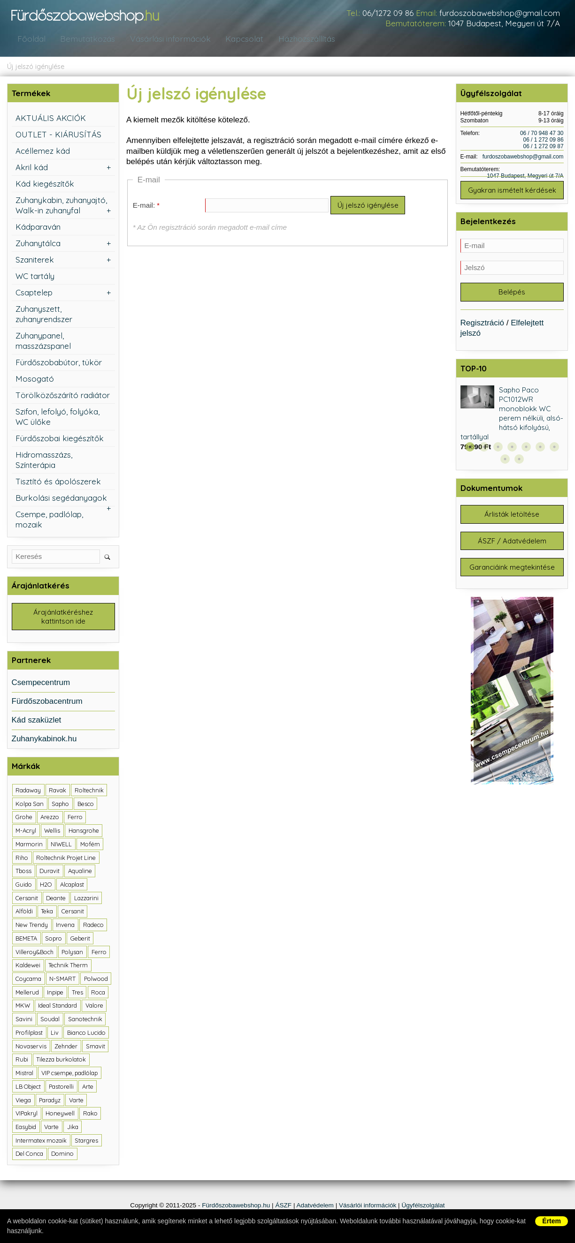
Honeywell (60, 1114)
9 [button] (519, 461)
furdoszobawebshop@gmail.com (499, 13)
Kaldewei (27, 966)
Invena (65, 926)
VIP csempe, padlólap (69, 1074)
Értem (551, 1221)
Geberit (80, 939)
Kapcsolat (241, 39)
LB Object (28, 1087)
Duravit (49, 872)
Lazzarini (86, 899)
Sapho (60, 804)
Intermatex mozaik (41, 1141)
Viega (23, 1101)
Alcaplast (72, 885)
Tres (77, 993)
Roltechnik (89, 791)
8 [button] (505, 461)
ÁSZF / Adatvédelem (512, 545)
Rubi (21, 1060)
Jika (72, 1128)
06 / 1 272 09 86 (543, 139)
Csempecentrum (41, 683)
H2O (46, 885)
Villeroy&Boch (34, 953)
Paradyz (50, 1101)
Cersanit (26, 899)
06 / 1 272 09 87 (543, 146)
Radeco (93, 926)
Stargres (86, 1141)
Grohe (23, 818)
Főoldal (30, 39)
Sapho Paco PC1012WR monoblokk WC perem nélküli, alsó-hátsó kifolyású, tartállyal (512, 416)
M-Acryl (25, 832)
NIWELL (61, 845)
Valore (94, 1006)
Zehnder (65, 1047)
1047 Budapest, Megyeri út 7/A (504, 23)
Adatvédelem (315, 1206)
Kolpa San (29, 804)
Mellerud (27, 993)
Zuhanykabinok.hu (44, 740)
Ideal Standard (57, 1006)
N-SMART (62, 980)
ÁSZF (283, 1206)
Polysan (72, 953)
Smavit (95, 1047)
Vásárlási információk (166, 39)
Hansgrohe (84, 832)
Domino (62, 1155)
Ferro (75, 818)
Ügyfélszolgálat (423, 1206)
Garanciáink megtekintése (512, 572)
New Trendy (31, 926)
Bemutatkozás (85, 39)
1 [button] (470, 449)
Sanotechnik (85, 1020)
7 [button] (554, 449)
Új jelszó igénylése (35, 66)
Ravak (57, 791)
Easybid (25, 1128)
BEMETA (26, 939)
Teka (47, 912)
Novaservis (30, 1047)
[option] (512, 421)
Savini (23, 1020)
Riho (21, 858)
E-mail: (144, 206)
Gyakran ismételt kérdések (512, 190)
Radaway (28, 791)
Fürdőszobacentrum (47, 702)
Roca (98, 993)
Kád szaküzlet (36, 721)
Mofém (90, 845)
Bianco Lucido (86, 1034)
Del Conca (29, 1155)
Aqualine (80, 872)
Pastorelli (61, 1087)
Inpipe (55, 993)
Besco (85, 804)
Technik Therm (68, 966)
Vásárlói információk (367, 1206)
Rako (90, 1114)
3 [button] (498, 449)
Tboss (23, 872)
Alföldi (24, 912)
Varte (76, 1101)
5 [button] (526, 449)
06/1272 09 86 (388, 13)
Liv (55, 1034)
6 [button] (540, 449)
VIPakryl (26, 1114)
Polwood (96, 980)
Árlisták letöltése (511, 517)
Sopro (53, 939)
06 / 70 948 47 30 (542, 133)
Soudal (50, 1020)
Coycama (28, 980)
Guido (23, 885)
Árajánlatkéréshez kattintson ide (63, 617)
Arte (87, 1087)
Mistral (24, 1074)
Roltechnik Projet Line (66, 858)
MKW (22, 1006)
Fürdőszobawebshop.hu (236, 1206)
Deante (56, 899)
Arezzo (49, 818)
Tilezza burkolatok (61, 1060)
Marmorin (29, 845)
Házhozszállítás (303, 39)
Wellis (52, 832)
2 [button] (484, 449)
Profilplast (29, 1034)
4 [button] (512, 449)
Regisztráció (482, 325)
